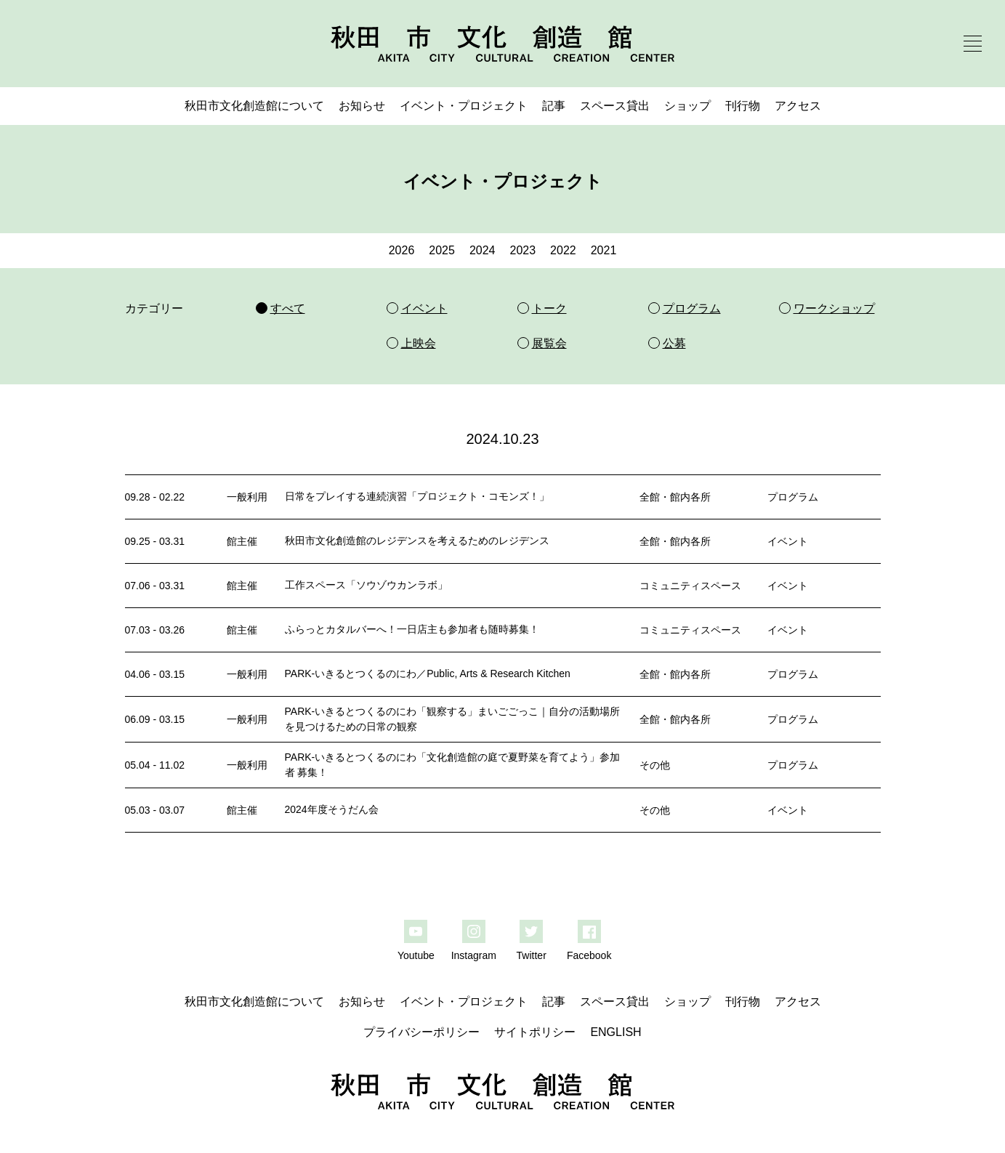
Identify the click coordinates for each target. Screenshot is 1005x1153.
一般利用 (247, 497)
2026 (402, 250)
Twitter (531, 955)
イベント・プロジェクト (464, 106)
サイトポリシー (535, 1032)
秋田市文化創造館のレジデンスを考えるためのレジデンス (417, 540)
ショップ (687, 106)
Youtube (416, 955)
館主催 (242, 541)
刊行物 (742, 106)
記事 (553, 106)
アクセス (798, 106)
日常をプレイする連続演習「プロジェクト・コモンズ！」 (417, 496)
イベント (787, 541)
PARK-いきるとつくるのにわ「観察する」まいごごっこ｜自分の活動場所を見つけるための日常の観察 (453, 718)
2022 (563, 250)
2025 (442, 250)
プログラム (792, 497)
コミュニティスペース (690, 585)
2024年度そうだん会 (332, 809)
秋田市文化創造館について (254, 106)
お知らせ (362, 106)
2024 (482, 250)
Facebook (589, 955)
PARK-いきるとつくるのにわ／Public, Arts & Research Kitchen (427, 673)
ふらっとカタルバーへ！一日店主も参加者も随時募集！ (412, 629)
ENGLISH (615, 1032)
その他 (654, 765)
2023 (523, 250)
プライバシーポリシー (421, 1032)
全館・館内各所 (675, 497)
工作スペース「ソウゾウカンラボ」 (366, 585)
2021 (604, 250)
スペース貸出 (615, 106)
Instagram (473, 955)
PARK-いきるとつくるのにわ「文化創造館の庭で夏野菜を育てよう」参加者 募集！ (453, 764)
